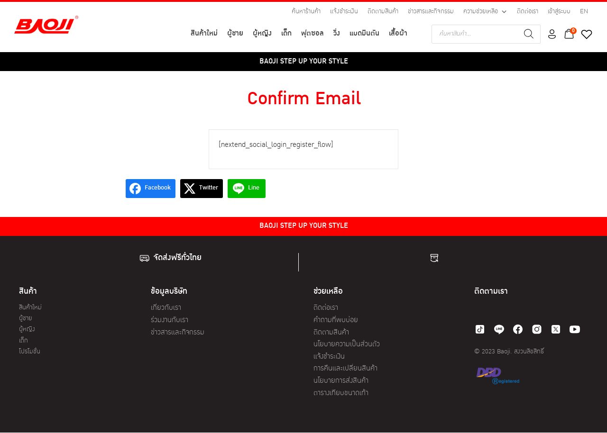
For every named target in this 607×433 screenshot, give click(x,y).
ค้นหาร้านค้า (306, 12)
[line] (499, 329)
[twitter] (555, 329)
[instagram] (537, 329)
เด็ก (286, 33)
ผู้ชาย (235, 33)
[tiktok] (480, 329)
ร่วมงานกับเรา (169, 320)
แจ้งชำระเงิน (344, 12)
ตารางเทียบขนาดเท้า (340, 393)
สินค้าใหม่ (204, 33)
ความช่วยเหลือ (485, 12)
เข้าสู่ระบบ (559, 12)
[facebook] (518, 329)
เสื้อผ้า (398, 33)
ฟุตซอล (312, 33)
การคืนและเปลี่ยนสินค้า (345, 368)
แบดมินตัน (364, 33)
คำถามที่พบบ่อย (335, 320)
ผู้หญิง (262, 33)
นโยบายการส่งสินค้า (340, 381)
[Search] (529, 34)
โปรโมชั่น (29, 352)
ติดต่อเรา (527, 12)
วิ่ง (336, 33)
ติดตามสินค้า (383, 12)
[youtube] (574, 329)
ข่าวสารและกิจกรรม (431, 12)
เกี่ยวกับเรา (166, 308)
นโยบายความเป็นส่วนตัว (346, 344)
